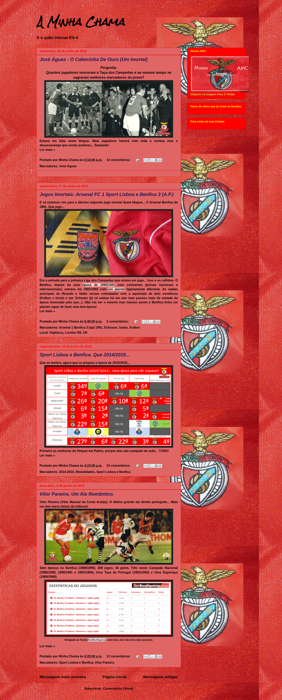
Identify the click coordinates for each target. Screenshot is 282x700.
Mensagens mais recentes (63, 677)
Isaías (123, 327)
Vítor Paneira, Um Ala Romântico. (77, 494)
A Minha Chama (80, 21)
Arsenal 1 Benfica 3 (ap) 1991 (80, 327)
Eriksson (110, 327)
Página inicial (115, 677)
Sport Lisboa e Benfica (113, 472)
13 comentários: (118, 656)
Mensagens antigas (160, 677)
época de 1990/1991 (98, 285)
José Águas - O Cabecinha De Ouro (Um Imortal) (94, 59)
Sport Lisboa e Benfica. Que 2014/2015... (85, 354)
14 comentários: (118, 160)
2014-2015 (66, 472)
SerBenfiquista (97, 639)
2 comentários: (117, 321)
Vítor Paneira (104, 662)
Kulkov (134, 327)
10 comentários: (118, 465)
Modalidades (85, 472)
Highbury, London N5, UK (69, 332)
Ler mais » (47, 149)
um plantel (116, 289)
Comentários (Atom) (118, 688)
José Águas (68, 166)
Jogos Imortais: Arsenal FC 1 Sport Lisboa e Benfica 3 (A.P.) (107, 194)
